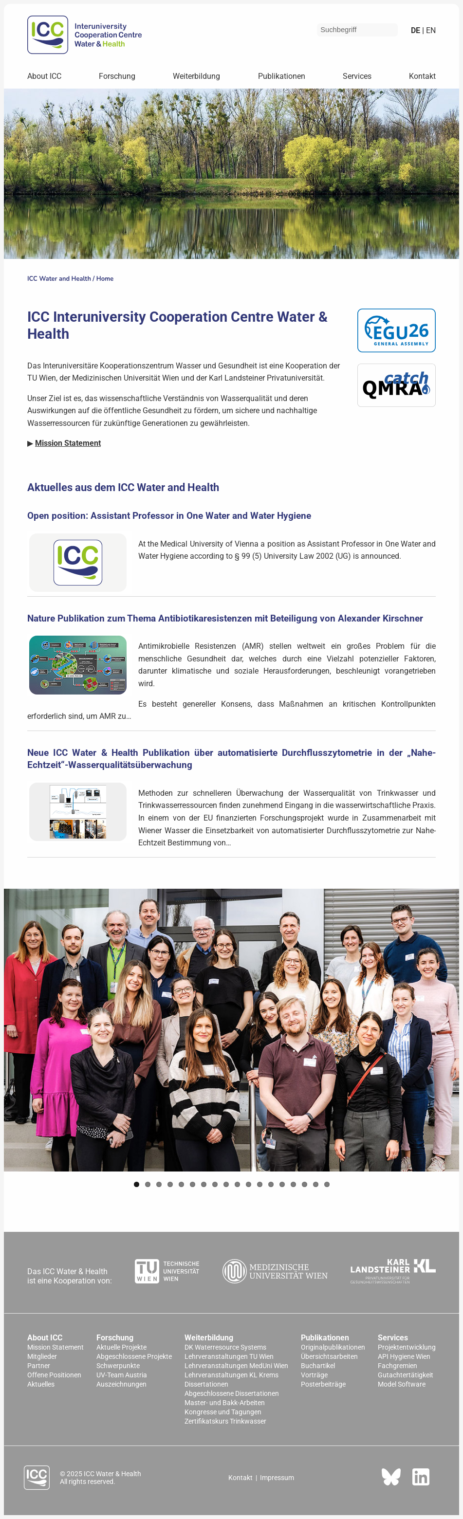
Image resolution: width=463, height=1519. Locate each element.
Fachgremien (397, 1366)
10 (237, 1184)
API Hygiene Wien (404, 1357)
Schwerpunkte (118, 1366)
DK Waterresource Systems (225, 1347)
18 (327, 1184)
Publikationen (281, 76)
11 (248, 1184)
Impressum (277, 1478)
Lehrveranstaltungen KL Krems (231, 1375)
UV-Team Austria (121, 1375)
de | (417, 30)
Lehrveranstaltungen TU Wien (229, 1357)
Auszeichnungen (121, 1384)
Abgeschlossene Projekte (134, 1357)
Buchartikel (318, 1366)
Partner (38, 1366)
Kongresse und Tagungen (223, 1412)
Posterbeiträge (323, 1384)
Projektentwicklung (407, 1347)
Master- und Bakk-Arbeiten (225, 1403)
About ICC (44, 76)
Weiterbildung (196, 76)
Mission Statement (55, 1347)
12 (259, 1184)
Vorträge (314, 1375)
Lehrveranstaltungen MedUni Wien (236, 1366)
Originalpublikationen (333, 1347)
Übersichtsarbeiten (329, 1357)
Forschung (117, 76)
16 (304, 1184)
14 (282, 1184)
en (430, 30)
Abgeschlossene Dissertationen (232, 1394)
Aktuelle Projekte (121, 1347)
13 (271, 1184)
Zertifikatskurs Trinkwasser (225, 1421)
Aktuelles (41, 1384)
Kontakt (422, 76)
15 (293, 1184)
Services (357, 76)
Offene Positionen (54, 1375)
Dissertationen (206, 1384)
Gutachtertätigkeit (405, 1375)
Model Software (402, 1384)
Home (104, 279)
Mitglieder (42, 1357)
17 (315, 1184)
